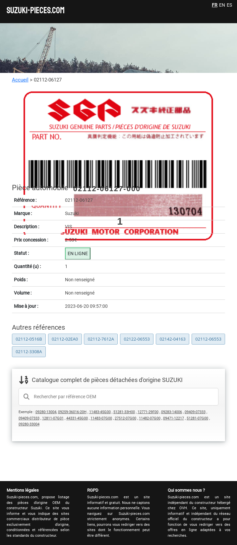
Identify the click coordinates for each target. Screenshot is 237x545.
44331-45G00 (77, 418)
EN (222, 5)
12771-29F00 (148, 412)
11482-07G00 (149, 418)
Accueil (20, 80)
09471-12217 (173, 418)
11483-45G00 (100, 412)
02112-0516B (29, 339)
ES (229, 5)
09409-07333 (195, 412)
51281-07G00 (197, 418)
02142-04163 (172, 339)
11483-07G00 (101, 418)
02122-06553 (137, 339)
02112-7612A (101, 339)
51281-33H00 (124, 412)
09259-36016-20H (72, 412)
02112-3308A (29, 351)
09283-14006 (171, 412)
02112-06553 (208, 339)
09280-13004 (45, 412)
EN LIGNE (78, 253)
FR (214, 5)
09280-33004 (29, 424)
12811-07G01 (53, 418)
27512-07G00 (125, 418)
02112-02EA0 (65, 339)
